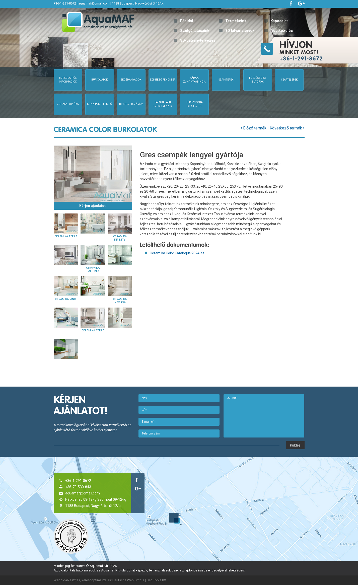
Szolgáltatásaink (194, 30)
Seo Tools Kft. (157, 580)
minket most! (318, 50)
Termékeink (235, 21)
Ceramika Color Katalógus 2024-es (177, 253)
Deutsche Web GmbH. (128, 580)
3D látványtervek (239, 30)
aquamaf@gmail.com (94, 3)
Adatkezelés (281, 30)
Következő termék (287, 128)
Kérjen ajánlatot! (93, 206)
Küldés (295, 445)
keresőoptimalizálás (96, 580)
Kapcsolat (279, 21)
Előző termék (253, 128)
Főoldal (186, 21)
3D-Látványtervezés (198, 40)
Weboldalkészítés (67, 580)
